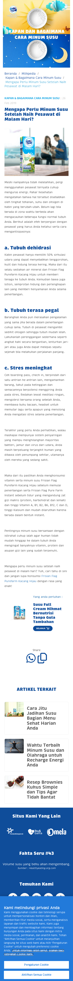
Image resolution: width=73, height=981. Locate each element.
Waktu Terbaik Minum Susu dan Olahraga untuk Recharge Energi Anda (45, 755)
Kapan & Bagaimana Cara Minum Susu (33, 77)
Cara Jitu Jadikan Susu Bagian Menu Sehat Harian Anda (41, 718)
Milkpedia (29, 73)
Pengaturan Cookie (36, 965)
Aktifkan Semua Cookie (37, 975)
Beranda (10, 73)
